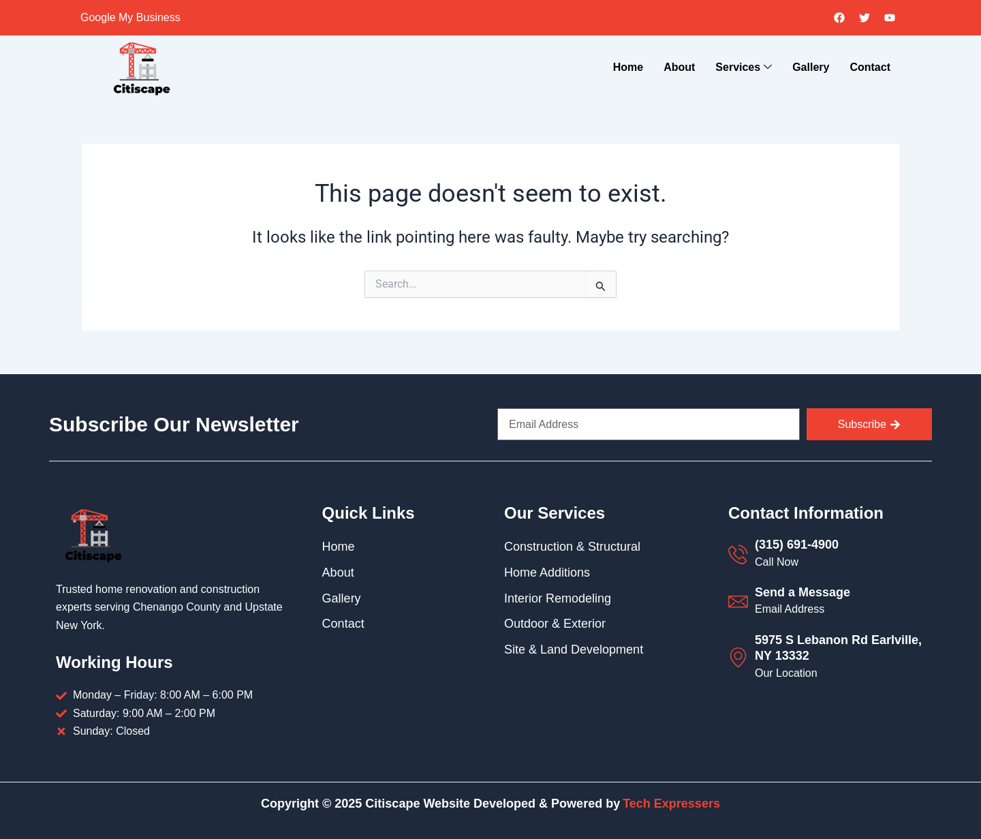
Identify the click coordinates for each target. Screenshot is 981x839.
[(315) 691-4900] (738, 554)
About (679, 67)
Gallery (810, 67)
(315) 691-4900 (797, 544)
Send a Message (802, 592)
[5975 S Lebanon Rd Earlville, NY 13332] (738, 657)
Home (628, 67)
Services (743, 68)
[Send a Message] (738, 601)
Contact (870, 67)
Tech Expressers (671, 803)
